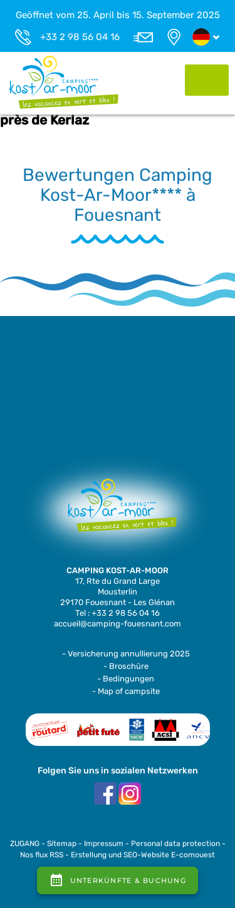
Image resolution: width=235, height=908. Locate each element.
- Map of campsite (126, 691)
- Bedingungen (125, 678)
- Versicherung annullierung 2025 (126, 653)
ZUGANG (24, 843)
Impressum (103, 843)
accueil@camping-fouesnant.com (117, 623)
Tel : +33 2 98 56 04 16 (117, 613)
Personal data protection (175, 843)
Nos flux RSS (41, 854)
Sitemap (61, 843)
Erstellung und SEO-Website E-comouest (143, 854)
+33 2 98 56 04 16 (80, 37)
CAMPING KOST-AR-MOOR (117, 570)
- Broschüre (126, 666)
